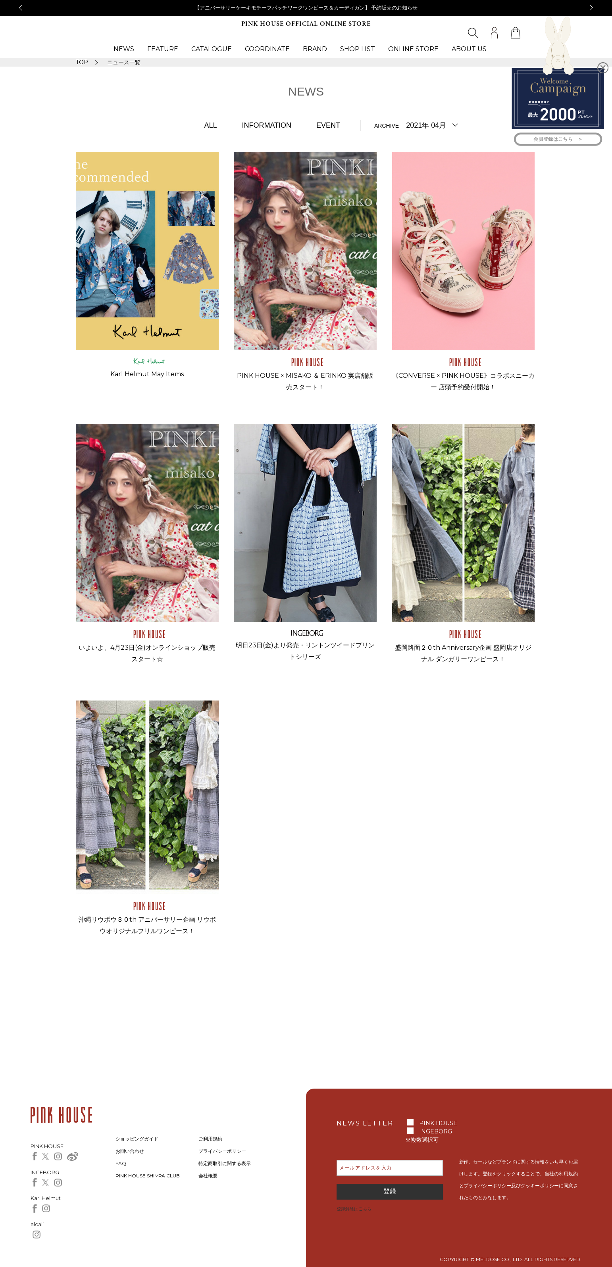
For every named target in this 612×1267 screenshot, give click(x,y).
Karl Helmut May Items (147, 374)
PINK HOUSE (438, 1123)
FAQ (120, 1163)
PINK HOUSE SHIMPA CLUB (147, 1176)
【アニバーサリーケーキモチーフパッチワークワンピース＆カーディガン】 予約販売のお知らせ (306, 7)
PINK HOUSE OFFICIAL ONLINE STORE (306, 24)
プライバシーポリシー (222, 1151)
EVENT (328, 125)
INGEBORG (435, 1131)
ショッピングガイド (136, 1139)
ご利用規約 (210, 1139)
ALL (210, 125)
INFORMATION (266, 125)
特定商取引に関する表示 (224, 1163)
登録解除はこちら (354, 1208)
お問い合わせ (129, 1151)
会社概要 (207, 1176)
